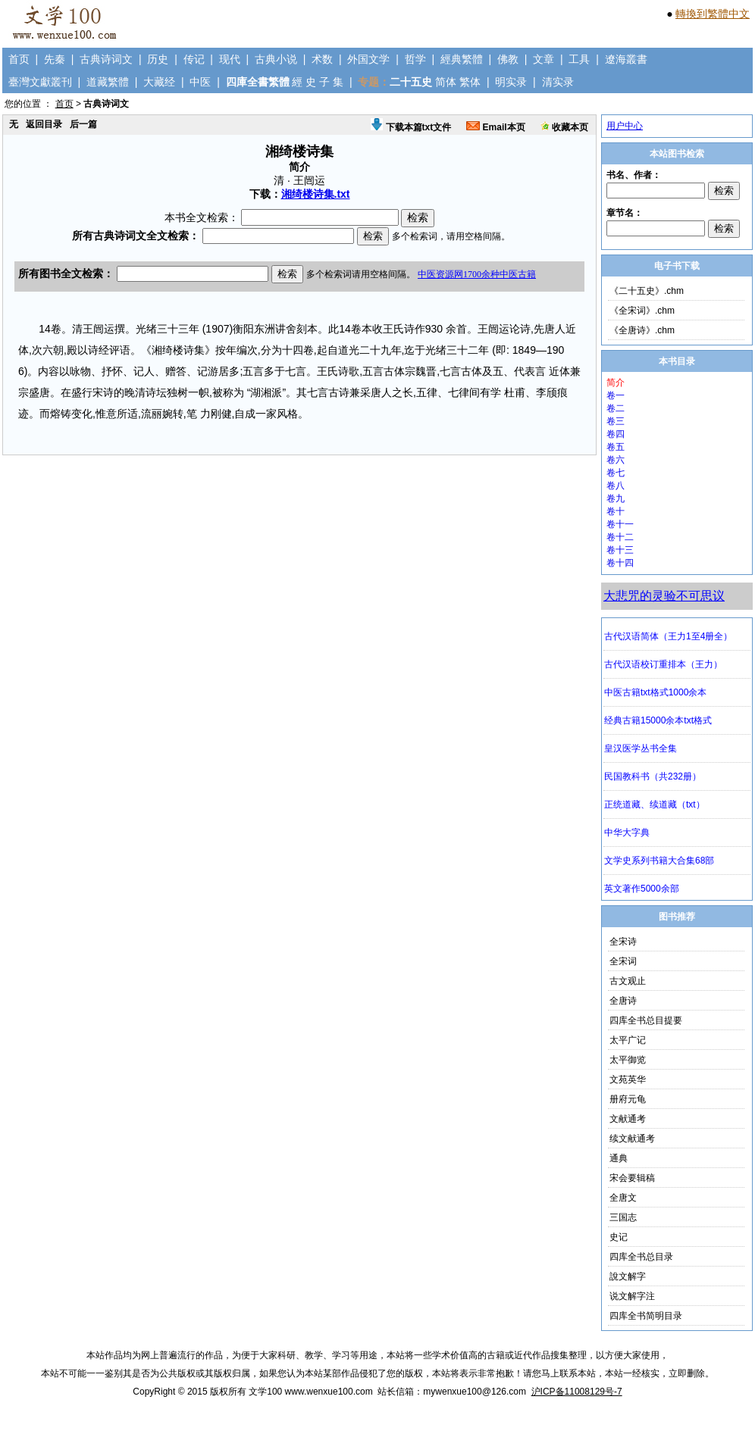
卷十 (615, 511)
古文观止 (627, 981)
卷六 (615, 460)
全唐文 (623, 1197)
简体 (445, 82)
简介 (615, 382)
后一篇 (83, 124)
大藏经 (159, 82)
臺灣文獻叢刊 (40, 82)
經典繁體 (461, 59)
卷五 (615, 447)
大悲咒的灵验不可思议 (664, 595)
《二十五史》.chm (646, 291)
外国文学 (368, 59)
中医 (200, 82)
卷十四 (620, 563)
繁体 (470, 82)
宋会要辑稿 (632, 1178)
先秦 (54, 59)
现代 (229, 59)
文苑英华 (627, 1079)
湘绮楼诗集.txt (315, 194)
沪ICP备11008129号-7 (576, 1391)
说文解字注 (632, 1296)
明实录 (511, 82)
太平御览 (627, 1059)
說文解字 (627, 1276)
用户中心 (624, 125)
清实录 (558, 82)
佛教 (507, 59)
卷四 (615, 434)
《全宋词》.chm (642, 310)
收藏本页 (564, 127)
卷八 (615, 485)
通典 (618, 1158)
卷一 (615, 395)
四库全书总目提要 (645, 1020)
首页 (19, 59)
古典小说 (276, 59)
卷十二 (620, 537)
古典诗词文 (106, 59)
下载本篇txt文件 (411, 127)
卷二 (615, 408)
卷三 (615, 421)
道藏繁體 (107, 82)
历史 (157, 59)
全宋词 (623, 961)
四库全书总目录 (641, 1256)
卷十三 (620, 550)
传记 (194, 59)
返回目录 (44, 124)
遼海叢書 (626, 59)
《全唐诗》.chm (642, 330)
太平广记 (627, 1040)
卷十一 (620, 524)
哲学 (415, 59)
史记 (618, 1237)
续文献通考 (632, 1138)
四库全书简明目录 (645, 1316)
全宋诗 (623, 941)
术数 (322, 59)
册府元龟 (627, 1099)
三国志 (623, 1217)
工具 (579, 59)
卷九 (615, 498)
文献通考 (627, 1119)
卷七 (615, 472)
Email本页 (495, 127)
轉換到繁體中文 (712, 14)
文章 (543, 59)
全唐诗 (623, 1000)
